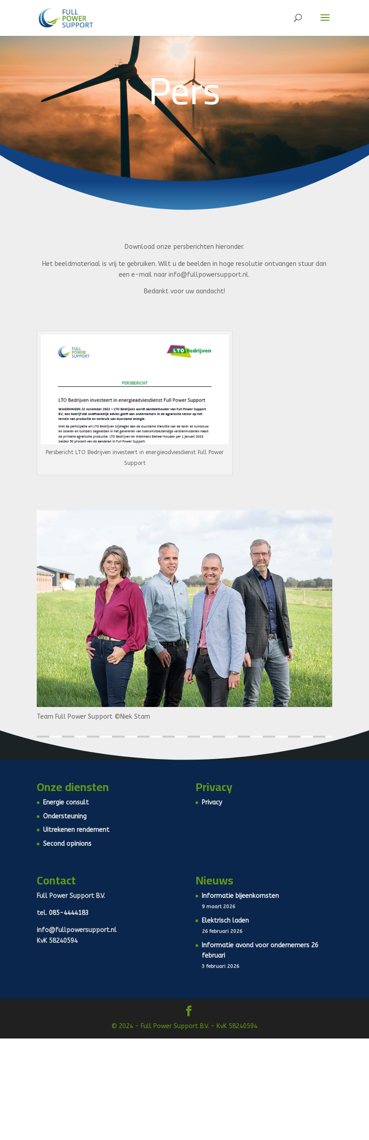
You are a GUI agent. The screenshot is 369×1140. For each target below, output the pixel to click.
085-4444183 (69, 913)
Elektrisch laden (225, 920)
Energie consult (66, 802)
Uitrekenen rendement (76, 830)
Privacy (212, 802)
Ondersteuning (65, 816)
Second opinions (67, 844)
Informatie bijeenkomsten (240, 896)
